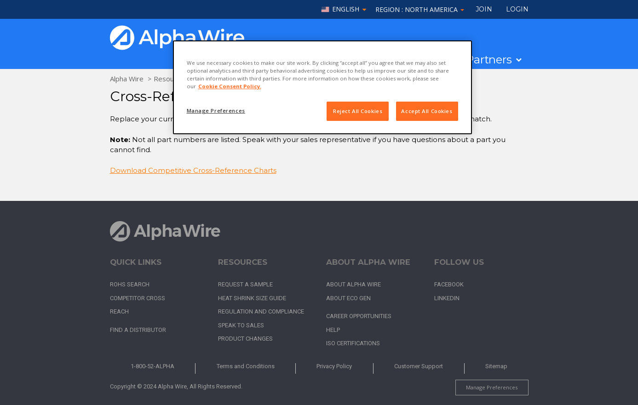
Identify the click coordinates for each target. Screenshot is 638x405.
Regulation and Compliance (261, 311)
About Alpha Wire (353, 284)
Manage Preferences (491, 387)
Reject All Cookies (357, 111)
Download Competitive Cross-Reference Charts (193, 170)
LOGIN (517, 9)
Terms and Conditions (246, 366)
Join (484, 9)
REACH (119, 311)
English (345, 9)
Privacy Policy (334, 366)
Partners (489, 59)
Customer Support (418, 366)
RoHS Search (129, 284)
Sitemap (496, 366)
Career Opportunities (358, 316)
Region (419, 9)
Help (333, 329)
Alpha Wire (127, 78)
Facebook (449, 284)
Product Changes (245, 338)
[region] (322, 87)
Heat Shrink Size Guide (252, 298)
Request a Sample (245, 284)
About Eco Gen (348, 298)
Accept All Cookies (426, 111)
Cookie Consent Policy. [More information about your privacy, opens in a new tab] (229, 86)
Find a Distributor (138, 329)
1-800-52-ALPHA (152, 366)
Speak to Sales (241, 325)
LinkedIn (447, 298)
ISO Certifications (353, 343)
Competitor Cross (137, 298)
